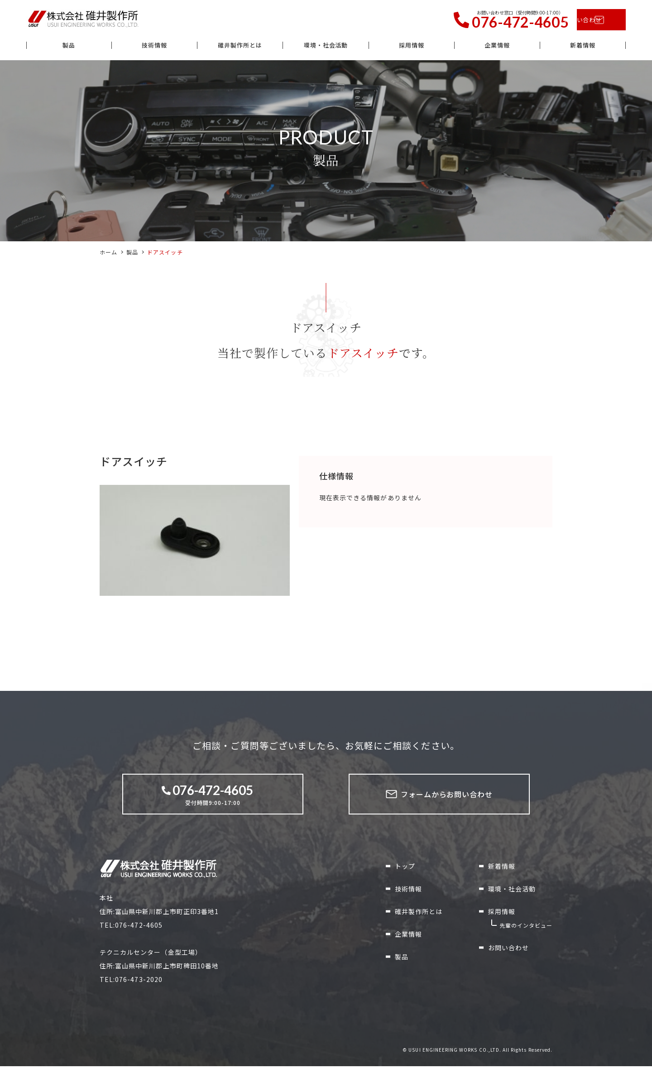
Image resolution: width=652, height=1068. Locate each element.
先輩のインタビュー (525, 927)
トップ (405, 867)
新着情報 (582, 47)
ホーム (108, 254)
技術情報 (154, 47)
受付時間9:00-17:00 (213, 795)
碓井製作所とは (240, 47)
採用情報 (411, 47)
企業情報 (497, 47)
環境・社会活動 (326, 47)
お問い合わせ (587, 20)
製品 (69, 47)
